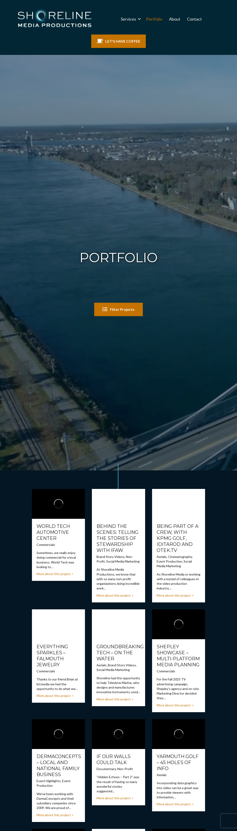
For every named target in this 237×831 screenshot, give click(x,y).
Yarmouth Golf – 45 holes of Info (178, 762)
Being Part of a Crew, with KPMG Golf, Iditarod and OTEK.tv (177, 538)
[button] (139, 19)
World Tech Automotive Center (53, 532)
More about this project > (55, 574)
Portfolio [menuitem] (154, 19)
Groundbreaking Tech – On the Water (120, 652)
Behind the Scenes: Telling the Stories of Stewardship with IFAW (117, 538)
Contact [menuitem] (194, 19)
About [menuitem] (174, 19)
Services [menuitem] (128, 19)
